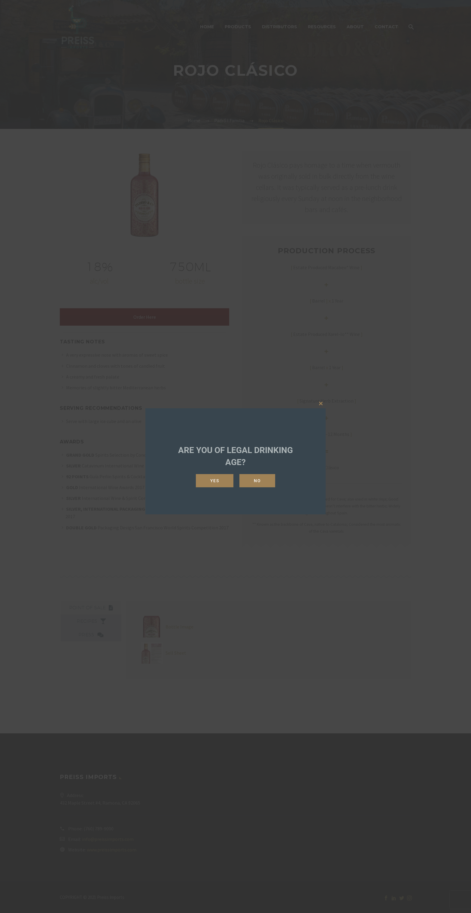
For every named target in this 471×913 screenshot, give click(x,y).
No (257, 480)
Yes (214, 480)
